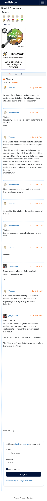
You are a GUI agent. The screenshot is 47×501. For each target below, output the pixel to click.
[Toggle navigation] (42, 2)
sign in (17, 444)
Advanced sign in (12, 481)
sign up (26, 444)
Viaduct (12, 87)
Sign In (23, 474)
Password (10, 459)
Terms (16, 498)
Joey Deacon (13, 266)
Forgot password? (26, 481)
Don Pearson (14, 112)
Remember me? (14, 469)
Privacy (23, 498)
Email (8, 449)
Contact (30, 498)
